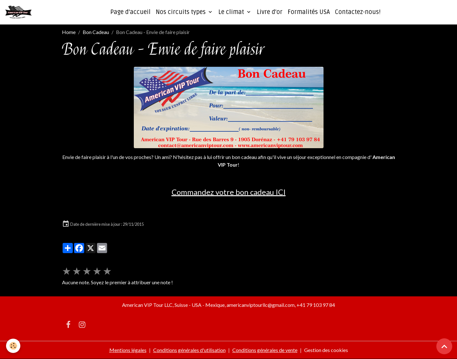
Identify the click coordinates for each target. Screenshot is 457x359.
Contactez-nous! (358, 12)
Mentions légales (128, 350)
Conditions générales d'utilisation (189, 350)
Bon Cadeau (96, 32)
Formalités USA (309, 12)
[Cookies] (13, 346)
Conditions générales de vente (264, 350)
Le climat (232, 12)
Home (69, 32)
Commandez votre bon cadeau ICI (229, 192)
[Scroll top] (444, 346)
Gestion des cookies (326, 350)
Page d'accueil (130, 12)
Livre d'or (270, 12)
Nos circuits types (181, 12)
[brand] (19, 12)
